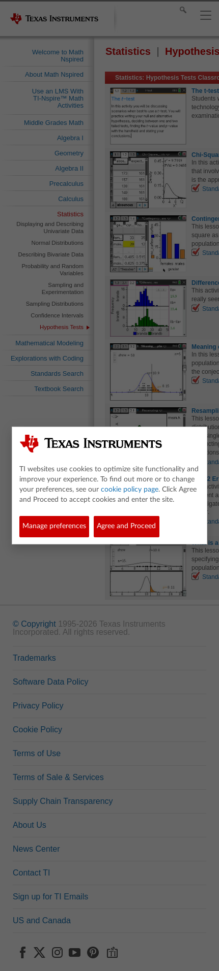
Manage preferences (54, 526)
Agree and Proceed (126, 526)
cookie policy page (129, 489)
